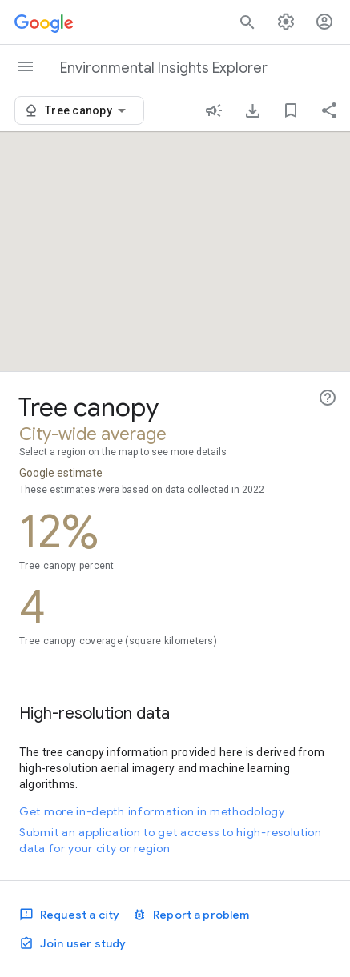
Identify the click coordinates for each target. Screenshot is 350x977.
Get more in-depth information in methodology (152, 811)
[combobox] (88, 110)
